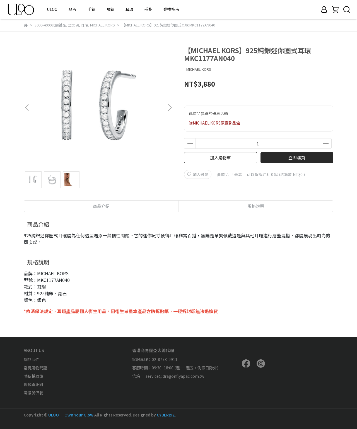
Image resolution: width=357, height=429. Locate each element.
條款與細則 (33, 384)
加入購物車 (220, 157)
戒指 (148, 9)
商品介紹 (101, 206)
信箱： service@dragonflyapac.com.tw (168, 376)
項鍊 (110, 9)
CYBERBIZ (166, 415)
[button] (169, 107)
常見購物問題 (35, 367)
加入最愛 (197, 174)
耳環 (129, 9)
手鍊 (91, 9)
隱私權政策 (33, 376)
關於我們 (31, 359)
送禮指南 (171, 9)
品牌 (72, 9)
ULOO (52, 9)
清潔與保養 (33, 393)
